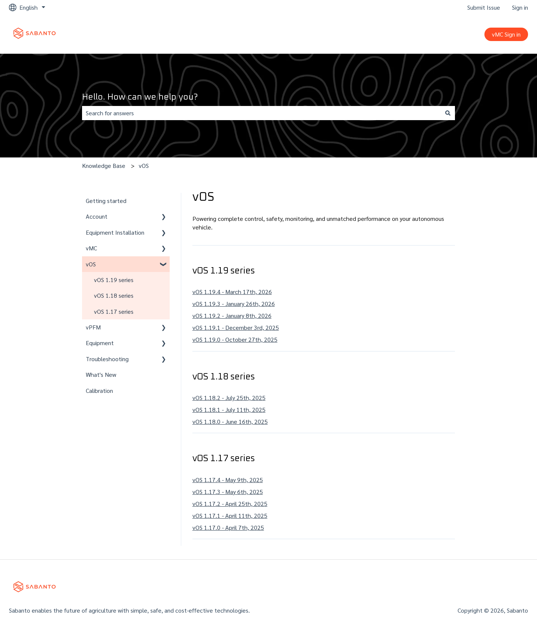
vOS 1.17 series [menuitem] (114, 311)
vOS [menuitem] (91, 264)
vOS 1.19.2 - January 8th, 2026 (231, 315)
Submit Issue (483, 7)
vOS (144, 165)
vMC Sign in (506, 34)
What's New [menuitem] (101, 374)
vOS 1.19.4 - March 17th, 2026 (232, 292)
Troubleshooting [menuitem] (107, 359)
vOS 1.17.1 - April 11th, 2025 (229, 515)
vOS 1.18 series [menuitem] (114, 295)
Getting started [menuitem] (106, 200)
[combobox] (261, 113)
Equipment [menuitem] (100, 343)
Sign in (520, 7)
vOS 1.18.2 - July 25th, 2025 (229, 397)
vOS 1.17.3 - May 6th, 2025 (227, 491)
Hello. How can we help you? (140, 97)
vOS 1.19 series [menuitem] (114, 280)
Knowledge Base (103, 165)
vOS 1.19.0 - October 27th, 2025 (234, 339)
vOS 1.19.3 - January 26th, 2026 (233, 303)
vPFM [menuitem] (93, 327)
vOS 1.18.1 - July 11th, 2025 (229, 409)
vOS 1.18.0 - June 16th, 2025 (230, 421)
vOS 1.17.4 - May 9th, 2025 (227, 480)
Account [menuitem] (96, 216)
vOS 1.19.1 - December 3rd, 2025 (235, 327)
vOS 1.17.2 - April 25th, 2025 (229, 503)
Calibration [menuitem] (99, 390)
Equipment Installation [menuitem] (115, 232)
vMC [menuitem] (91, 248)
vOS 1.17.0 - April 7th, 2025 (228, 527)
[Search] (448, 113)
